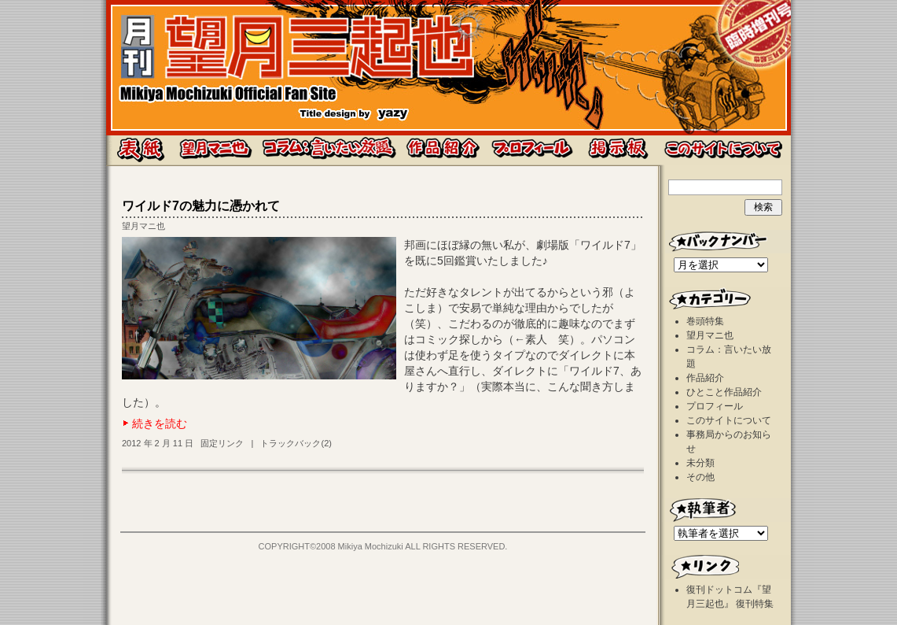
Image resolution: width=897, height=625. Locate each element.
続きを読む (159, 423)
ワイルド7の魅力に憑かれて (201, 206)
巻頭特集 (705, 321)
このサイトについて (728, 420)
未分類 (700, 462)
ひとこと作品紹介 (724, 392)
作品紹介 (705, 377)
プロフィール (714, 406)
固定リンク (222, 443)
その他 (700, 477)
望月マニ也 (143, 226)
